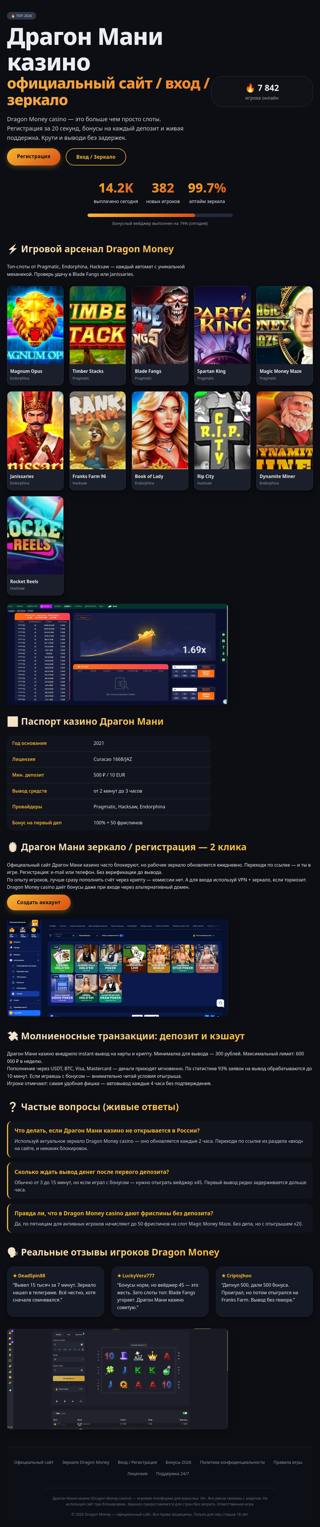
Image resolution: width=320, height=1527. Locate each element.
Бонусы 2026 (178, 1463)
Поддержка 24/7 (172, 1474)
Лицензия (138, 1474)
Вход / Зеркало (100, 157)
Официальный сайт (33, 1463)
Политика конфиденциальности (232, 1463)
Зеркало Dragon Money (85, 1463)
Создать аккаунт (40, 903)
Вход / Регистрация (137, 1463)
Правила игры (287, 1463)
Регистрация (35, 156)
